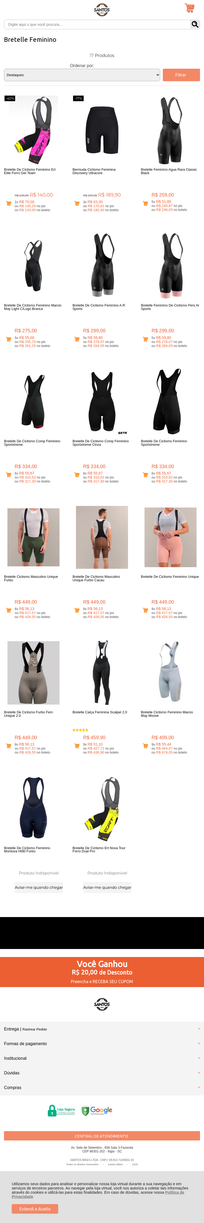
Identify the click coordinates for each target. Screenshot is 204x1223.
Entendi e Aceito (35, 1208)
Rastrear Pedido (34, 1031)
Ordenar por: (82, 65)
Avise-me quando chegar (39, 888)
